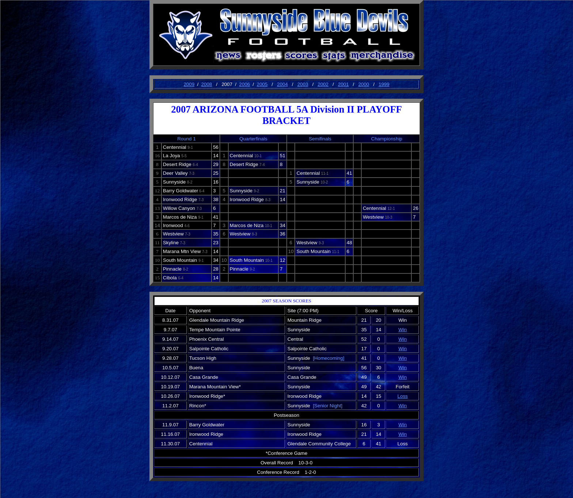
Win (402, 329)
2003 (302, 84)
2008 (206, 84)
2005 (262, 84)
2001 (343, 84)
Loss (403, 396)
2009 (188, 84)
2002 (323, 84)
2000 (363, 84)
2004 (282, 84)
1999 (384, 84)
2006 (244, 84)
